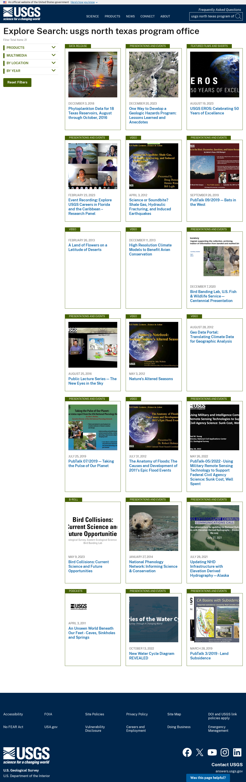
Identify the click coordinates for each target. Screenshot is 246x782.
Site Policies (94, 714)
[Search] (239, 16)
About (165, 16)
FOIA (48, 714)
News (130, 16)
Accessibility (13, 714)
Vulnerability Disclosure (95, 729)
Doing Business (179, 727)
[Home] (21, 20)
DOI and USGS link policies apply (222, 716)
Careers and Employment (136, 729)
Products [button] (15, 48)
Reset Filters (17, 82)
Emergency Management (218, 729)
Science (92, 16)
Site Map (174, 714)
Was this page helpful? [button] (208, 778)
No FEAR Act (13, 727)
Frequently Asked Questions (220, 10)
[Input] (216, 16)
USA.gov (50, 727)
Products (112, 16)
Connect (147, 16)
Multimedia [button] (17, 55)
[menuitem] (92, 14)
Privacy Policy (137, 714)
